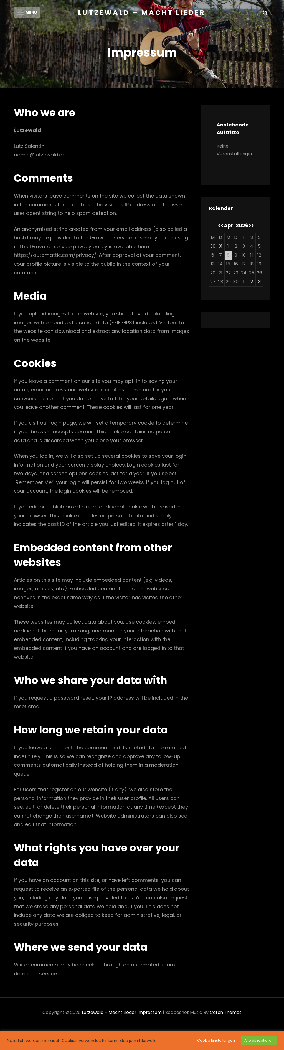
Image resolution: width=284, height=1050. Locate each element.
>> (251, 228)
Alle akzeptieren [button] (259, 1040)
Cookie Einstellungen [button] (216, 1040)
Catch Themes (226, 1015)
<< (221, 228)
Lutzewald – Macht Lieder (142, 12)
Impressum (149, 1015)
